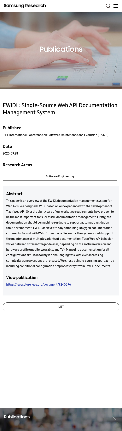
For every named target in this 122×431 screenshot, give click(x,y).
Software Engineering (60, 176)
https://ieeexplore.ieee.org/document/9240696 (38, 284)
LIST (61, 306)
